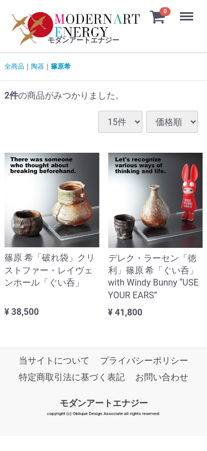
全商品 (14, 66)
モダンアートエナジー (104, 403)
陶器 (37, 66)
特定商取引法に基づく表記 (72, 377)
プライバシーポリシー (144, 361)
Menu (188, 11)
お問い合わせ (161, 377)
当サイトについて (54, 361)
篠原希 (61, 66)
